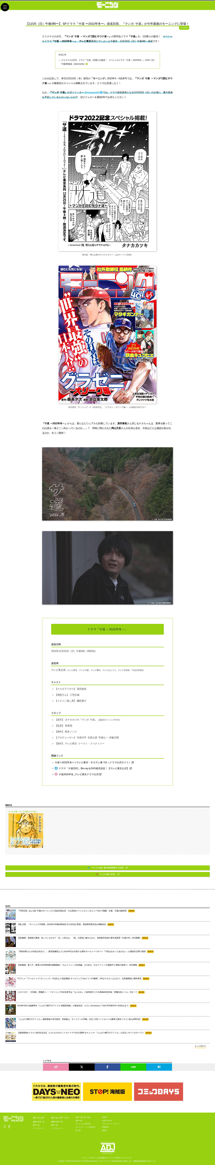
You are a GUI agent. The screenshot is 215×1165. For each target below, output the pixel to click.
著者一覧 (36, 1125)
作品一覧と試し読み (83, 1117)
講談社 (104, 1130)
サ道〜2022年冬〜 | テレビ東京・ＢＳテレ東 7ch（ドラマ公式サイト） (94, 762)
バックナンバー (38, 1128)
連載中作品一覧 (38, 1122)
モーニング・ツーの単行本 (85, 1127)
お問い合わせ (107, 1120)
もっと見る (200, 1046)
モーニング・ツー (60, 1117)
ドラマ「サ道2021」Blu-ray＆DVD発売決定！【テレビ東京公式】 (93, 768)
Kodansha (77, 1161)
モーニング (38, 1117)
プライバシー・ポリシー (111, 1124)
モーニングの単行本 (83, 1124)
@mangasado (93, 92)
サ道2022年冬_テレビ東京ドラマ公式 (78, 774)
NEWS (104, 1117)
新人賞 (78, 1130)
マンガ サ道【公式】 (107, 874)
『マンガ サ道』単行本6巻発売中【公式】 (107, 868)
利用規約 (105, 1127)
